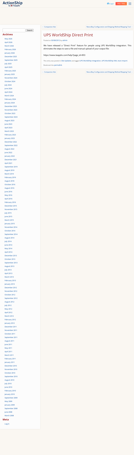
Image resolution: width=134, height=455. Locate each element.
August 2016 (9, 188)
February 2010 (10, 390)
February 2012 (10, 319)
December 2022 (11, 142)
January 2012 (10, 323)
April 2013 (8, 273)
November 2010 (11, 369)
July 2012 (8, 305)
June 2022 (8, 152)
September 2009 (11, 398)
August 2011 (9, 341)
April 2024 (8, 92)
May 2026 (8, 39)
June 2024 (8, 88)
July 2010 (8, 383)
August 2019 (9, 170)
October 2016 (10, 184)
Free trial (121, 4)
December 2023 (11, 106)
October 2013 (10, 259)
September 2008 (11, 408)
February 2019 (10, 177)
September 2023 (11, 117)
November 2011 (11, 330)
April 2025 (8, 67)
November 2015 (11, 209)
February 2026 (10, 49)
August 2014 (9, 238)
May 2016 (8, 195)
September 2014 (11, 234)
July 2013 (8, 270)
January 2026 (10, 53)
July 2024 (8, 85)
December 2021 (11, 159)
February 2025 (10, 71)
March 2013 (9, 277)
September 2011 (11, 337)
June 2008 (8, 412)
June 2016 (8, 191)
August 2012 (9, 302)
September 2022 (11, 145)
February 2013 (10, 280)
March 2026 (9, 46)
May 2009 (8, 401)
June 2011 (8, 344)
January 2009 (10, 405)
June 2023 (8, 124)
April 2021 (8, 163)
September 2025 (11, 60)
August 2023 (9, 120)
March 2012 (9, 316)
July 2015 (8, 213)
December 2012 (11, 287)
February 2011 (10, 358)
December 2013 (11, 255)
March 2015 (9, 220)
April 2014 (8, 252)
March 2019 (9, 174)
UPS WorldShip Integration (90, 61)
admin (64, 40)
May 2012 (8, 309)
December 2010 (11, 366)
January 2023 (10, 138)
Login (110, 4)
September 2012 (11, 298)
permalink (58, 65)
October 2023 (10, 113)
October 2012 (10, 294)
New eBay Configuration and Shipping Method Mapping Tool (110, 27)
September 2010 (11, 376)
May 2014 (8, 248)
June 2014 (8, 245)
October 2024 (10, 81)
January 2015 (10, 223)
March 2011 (9, 355)
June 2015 (8, 216)
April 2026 (8, 42)
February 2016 (10, 202)
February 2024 (10, 99)
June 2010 (8, 387)
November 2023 (11, 110)
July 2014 (8, 241)
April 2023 (8, 127)
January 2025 (10, 74)
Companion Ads (49, 27)
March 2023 (9, 131)
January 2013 (10, 284)
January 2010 (10, 394)
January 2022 (10, 156)
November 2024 (11, 78)
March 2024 (9, 95)
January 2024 (10, 103)
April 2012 (8, 312)
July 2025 (8, 63)
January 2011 (10, 362)
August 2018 (9, 181)
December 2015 (11, 206)
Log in (7, 424)
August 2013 (9, 266)
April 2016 (8, 198)
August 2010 (9, 380)
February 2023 (10, 134)
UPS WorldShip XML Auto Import (114, 61)
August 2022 (9, 149)
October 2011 (10, 334)
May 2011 (8, 348)
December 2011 (11, 326)
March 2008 (9, 415)
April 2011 (8, 351)
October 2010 (10, 373)
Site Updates (66, 61)
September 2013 (11, 262)
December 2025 (11, 56)
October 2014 (10, 230)
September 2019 (11, 166)
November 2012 (11, 291)
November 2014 (11, 227)
